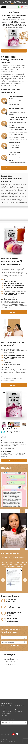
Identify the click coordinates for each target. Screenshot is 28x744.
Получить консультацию (14, 168)
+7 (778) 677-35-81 (10, 664)
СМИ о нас (4, 715)
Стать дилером (18, 711)
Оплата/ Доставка (6, 711)
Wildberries (14, 4)
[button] (3, 488)
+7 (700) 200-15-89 (19, 705)
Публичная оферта (6, 713)
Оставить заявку (14, 51)
